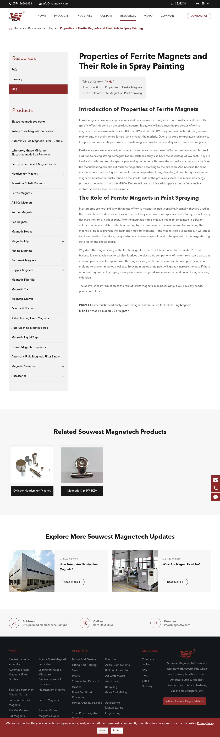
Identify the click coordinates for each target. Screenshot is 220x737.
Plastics (76, 687)
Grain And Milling (116, 692)
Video (148, 16)
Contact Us (199, 16)
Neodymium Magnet (25, 174)
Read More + (69, 582)
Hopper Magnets (22, 270)
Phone (76, 676)
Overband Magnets (24, 308)
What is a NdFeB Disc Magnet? (109, 311)
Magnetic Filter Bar (23, 280)
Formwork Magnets (24, 260)
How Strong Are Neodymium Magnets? (76, 567)
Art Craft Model (115, 676)
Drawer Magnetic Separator (29, 347)
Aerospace (112, 681)
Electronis (111, 659)
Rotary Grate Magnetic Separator (32, 131)
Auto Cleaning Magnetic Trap (30, 328)
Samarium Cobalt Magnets (28, 183)
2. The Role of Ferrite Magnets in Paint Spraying (112, 93)
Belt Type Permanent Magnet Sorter (34, 164)
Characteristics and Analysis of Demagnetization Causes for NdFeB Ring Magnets (140, 305)
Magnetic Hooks (22, 231)
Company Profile (148, 662)
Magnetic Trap (21, 289)
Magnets (15, 651)
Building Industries (116, 670)
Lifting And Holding (84, 665)
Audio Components (117, 665)
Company (167, 16)
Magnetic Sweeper (23, 366)
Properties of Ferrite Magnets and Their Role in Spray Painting (101, 28)
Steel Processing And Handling (85, 716)
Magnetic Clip (20, 241)
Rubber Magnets (22, 212)
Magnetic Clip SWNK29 (78, 490)
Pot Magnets (20, 222)
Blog (50, 28)
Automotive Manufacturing (114, 705)
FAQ (14, 69)
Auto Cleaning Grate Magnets (30, 318)
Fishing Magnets (22, 251)
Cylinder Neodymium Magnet (29, 490)
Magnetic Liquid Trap (25, 337)
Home (41, 16)
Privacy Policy (205, 723)
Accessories (19, 376)
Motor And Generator (86, 659)
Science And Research (86, 681)
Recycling (111, 687)
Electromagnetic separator (28, 121)
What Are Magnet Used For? (178, 564)
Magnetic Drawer (22, 299)
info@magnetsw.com (56, 3)
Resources (128, 16)
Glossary (17, 79)
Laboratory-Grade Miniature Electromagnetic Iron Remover (31, 152)
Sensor (76, 670)
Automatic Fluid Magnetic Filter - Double (37, 141)
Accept (117, 730)
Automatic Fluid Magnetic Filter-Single (36, 356)
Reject (103, 730)
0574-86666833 (22, 3)
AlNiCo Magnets (22, 202)
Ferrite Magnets (22, 193)
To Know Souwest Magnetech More (184, 701)
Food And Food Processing (82, 695)
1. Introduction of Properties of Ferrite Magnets (112, 87)
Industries (84, 16)
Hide (109, 81)
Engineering (112, 713)
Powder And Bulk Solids (87, 703)
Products (61, 16)
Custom (106, 16)
